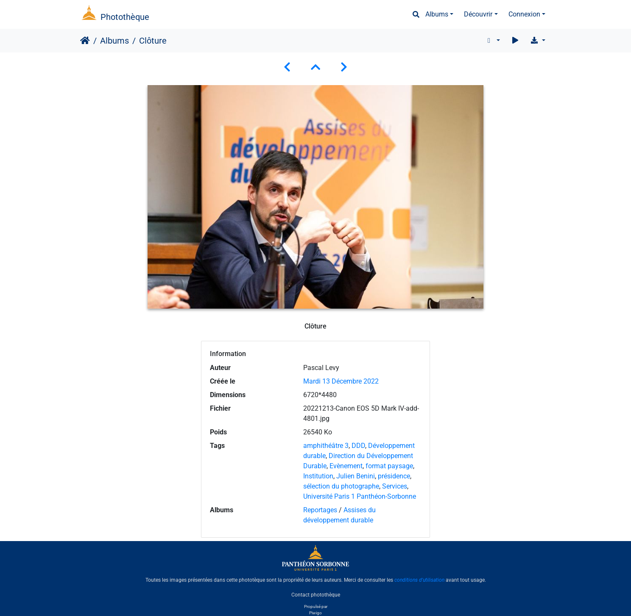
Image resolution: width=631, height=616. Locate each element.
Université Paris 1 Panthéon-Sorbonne (359, 496)
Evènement (346, 466)
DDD (358, 446)
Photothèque (125, 17)
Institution (318, 476)
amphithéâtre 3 (326, 446)
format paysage (389, 466)
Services (394, 486)
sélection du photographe (341, 486)
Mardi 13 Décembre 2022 (341, 381)
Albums (436, 14)
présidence (394, 476)
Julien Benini (355, 476)
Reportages (320, 510)
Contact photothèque (315, 594)
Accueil (85, 40)
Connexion (524, 14)
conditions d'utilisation (419, 580)
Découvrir (478, 14)
